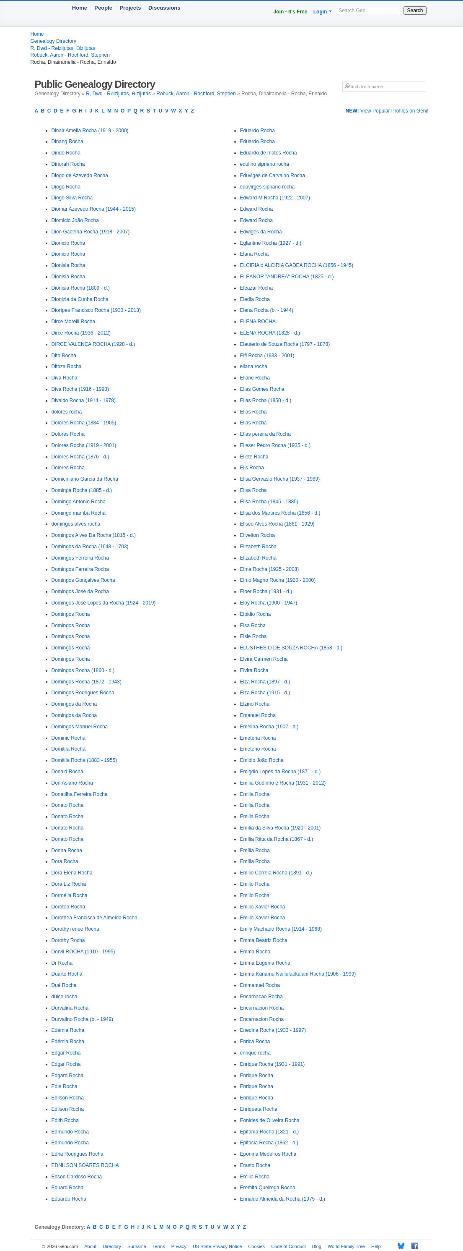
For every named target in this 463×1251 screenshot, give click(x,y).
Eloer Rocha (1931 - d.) (266, 591)
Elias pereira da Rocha (265, 434)
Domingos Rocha (71, 614)
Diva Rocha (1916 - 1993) (80, 389)
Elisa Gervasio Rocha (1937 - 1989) (280, 479)
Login (320, 12)
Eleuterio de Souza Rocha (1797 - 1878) (285, 344)
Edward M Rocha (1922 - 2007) (275, 198)
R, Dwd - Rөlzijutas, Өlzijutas (63, 48)
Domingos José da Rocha (80, 591)
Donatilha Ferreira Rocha (80, 794)
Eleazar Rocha (256, 288)
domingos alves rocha (76, 524)
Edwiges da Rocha (261, 232)
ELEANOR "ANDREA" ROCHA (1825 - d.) (287, 277)
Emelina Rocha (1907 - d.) (269, 727)
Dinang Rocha (67, 141)
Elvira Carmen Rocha (264, 659)
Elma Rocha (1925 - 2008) (269, 569)
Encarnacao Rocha (261, 997)
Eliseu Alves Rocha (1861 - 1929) (277, 524)
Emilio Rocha (255, 884)
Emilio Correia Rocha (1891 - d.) (276, 873)
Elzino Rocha (255, 704)
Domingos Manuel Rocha (80, 727)
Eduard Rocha (68, 1188)
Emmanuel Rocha (260, 985)
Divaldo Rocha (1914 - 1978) (84, 400)
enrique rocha (255, 1053)
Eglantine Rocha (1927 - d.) (271, 243)
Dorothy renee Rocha (75, 929)
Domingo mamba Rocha (79, 513)
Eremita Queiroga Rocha (267, 1188)
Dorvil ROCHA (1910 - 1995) (83, 952)
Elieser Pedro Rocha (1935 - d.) (275, 445)
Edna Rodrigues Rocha (77, 1154)
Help (376, 1246)
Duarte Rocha (67, 974)
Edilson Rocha (68, 1098)
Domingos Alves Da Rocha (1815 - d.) (94, 535)
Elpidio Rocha (255, 614)
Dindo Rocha (66, 153)
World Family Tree (346, 1246)
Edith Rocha (65, 1120)
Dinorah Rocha (68, 164)
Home (79, 8)
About (90, 1246)
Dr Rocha (62, 963)
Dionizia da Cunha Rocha (80, 299)
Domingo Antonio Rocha (79, 502)
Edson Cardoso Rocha (77, 1177)
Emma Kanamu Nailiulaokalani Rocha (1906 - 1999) (298, 974)
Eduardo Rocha (69, 1199)
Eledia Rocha (255, 299)
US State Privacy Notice (217, 1246)
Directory (112, 1246)
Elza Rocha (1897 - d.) (265, 682)
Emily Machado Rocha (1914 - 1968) (281, 929)
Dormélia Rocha (70, 895)
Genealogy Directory (53, 41)
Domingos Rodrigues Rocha (83, 693)
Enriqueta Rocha (258, 1109)
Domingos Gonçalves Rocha (83, 580)
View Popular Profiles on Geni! (387, 111)
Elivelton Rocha (257, 535)
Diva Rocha (65, 378)
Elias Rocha (253, 412)
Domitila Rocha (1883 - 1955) (84, 760)
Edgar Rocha (66, 1053)
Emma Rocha (255, 952)
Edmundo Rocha (70, 1132)
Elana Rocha (254, 254)
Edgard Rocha (68, 1075)
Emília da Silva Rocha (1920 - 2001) (280, 828)
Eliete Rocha (254, 457)
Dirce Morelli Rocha (74, 322)
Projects (130, 8)
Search (415, 10)
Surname (136, 1246)
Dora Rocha (65, 861)
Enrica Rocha (255, 1041)
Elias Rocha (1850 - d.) (266, 400)
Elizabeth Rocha (258, 547)
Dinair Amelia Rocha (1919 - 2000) (90, 130)
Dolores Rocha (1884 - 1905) (84, 423)
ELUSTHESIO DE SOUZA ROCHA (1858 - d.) (291, 648)
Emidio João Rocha (262, 760)
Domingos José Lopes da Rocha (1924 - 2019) (104, 603)
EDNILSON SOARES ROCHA (85, 1165)
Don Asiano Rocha (72, 783)
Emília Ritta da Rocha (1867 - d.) (276, 839)
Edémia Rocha (68, 1030)
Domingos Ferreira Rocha (80, 558)
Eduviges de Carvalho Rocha (272, 175)
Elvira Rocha (254, 670)
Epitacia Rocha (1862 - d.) (269, 1143)
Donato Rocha (68, 805)
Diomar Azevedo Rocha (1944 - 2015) (94, 209)
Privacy (178, 1246)
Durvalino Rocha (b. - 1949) (82, 1019)
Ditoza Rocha (67, 366)
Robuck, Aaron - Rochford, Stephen (70, 55)
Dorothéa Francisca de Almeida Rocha (94, 918)
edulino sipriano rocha (264, 164)
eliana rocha (253, 366)
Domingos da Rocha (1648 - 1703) (90, 547)
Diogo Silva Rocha (72, 198)
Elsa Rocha (253, 625)
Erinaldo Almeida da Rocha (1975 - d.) (282, 1199)
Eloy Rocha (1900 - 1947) (268, 603)
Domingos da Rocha (74, 704)
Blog (316, 1246)
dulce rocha (65, 997)
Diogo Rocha (66, 187)
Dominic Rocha (68, 738)
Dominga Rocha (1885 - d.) (82, 490)
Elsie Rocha (253, 636)
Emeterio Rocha (258, 749)
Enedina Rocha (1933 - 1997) (273, 1030)
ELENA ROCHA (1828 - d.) (270, 333)
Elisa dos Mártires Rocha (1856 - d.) (280, 513)
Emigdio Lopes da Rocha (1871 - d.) (280, 772)
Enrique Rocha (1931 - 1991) (272, 1064)
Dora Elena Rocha (72, 873)
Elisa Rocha (253, 490)
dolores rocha (67, 412)
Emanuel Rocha (258, 715)
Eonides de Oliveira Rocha (270, 1120)
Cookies (256, 1246)
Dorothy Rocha (68, 940)
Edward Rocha (256, 209)
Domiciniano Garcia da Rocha (85, 479)
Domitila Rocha (68, 749)
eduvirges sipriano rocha (267, 187)
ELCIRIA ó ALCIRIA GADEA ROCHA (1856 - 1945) (297, 265)
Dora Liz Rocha (69, 884)
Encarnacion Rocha (262, 1008)
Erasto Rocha (255, 1165)
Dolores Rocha (68, 434)
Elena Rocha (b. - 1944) (266, 310)
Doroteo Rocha (68, 907)
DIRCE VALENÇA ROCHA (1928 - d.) (93, 344)
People (103, 8)
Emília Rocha (255, 850)
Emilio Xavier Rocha (262, 907)
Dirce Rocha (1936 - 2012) (81, 333)
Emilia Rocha (255, 794)
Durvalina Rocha (70, 1008)
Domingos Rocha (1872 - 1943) (87, 682)
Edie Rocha (65, 1086)
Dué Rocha (64, 985)
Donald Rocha (67, 772)
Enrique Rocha (256, 1075)
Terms (159, 1246)
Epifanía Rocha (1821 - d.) (269, 1132)
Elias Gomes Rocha (262, 389)
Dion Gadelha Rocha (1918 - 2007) (91, 232)
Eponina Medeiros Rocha (268, 1154)
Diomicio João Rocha (75, 220)
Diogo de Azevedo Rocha (80, 175)
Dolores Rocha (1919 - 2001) (84, 445)
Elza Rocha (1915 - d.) (265, 693)
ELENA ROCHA (258, 322)
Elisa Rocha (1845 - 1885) (269, 502)
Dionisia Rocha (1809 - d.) (81, 288)
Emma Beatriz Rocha (263, 940)
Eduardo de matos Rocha (268, 153)
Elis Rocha (252, 468)
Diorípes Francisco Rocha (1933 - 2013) (96, 310)
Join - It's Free (291, 12)
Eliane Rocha (255, 378)
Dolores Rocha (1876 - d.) (80, 457)
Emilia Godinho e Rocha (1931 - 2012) (283, 783)
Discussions (164, 8)
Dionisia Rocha (68, 265)
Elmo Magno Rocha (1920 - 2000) (278, 580)
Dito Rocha (64, 356)
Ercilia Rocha (255, 1177)
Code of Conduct (288, 1246)
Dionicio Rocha (68, 243)
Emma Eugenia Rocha (265, 963)
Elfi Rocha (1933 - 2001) (267, 356)
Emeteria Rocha (258, 738)
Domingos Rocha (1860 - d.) (83, 670)
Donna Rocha (67, 850)
